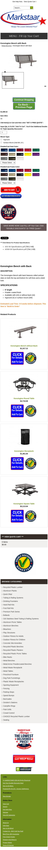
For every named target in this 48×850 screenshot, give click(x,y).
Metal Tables (8, 671)
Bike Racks (7, 657)
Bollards (6, 615)
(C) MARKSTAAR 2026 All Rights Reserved (16, 780)
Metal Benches (7, 46)
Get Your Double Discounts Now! (13, 783)
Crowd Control (8, 713)
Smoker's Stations (10, 702)
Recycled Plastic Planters (13, 650)
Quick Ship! (7, 594)
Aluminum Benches (10, 626)
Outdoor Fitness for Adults (13, 636)
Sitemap (5, 812)
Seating (6, 720)
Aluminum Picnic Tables (12, 622)
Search (5, 806)
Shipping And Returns (10, 839)
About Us (6, 822)
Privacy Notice (7, 842)
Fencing (6, 689)
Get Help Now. (17, 1)
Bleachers (7, 629)
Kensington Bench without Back (24, 346)
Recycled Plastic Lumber (12, 587)
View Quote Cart (30, 1)
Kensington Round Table (24, 398)
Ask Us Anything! (8, 828)
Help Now (6, 825)
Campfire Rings (9, 706)
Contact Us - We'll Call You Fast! (13, 831)
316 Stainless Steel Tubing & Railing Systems (21, 619)
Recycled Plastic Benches (13, 647)
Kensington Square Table (24, 504)
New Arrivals (7, 796)
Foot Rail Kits (8, 608)
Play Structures (9, 633)
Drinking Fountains (10, 601)
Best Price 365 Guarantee (11, 834)
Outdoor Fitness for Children (14, 640)
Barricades (7, 699)
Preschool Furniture (10, 675)
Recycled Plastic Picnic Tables (15, 654)
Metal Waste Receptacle (12, 668)
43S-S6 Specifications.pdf (15, 247)
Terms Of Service (8, 845)
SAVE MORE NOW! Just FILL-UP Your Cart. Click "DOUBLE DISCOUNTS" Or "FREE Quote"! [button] (24, 227)
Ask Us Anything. (8, 786)
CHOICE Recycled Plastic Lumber (16, 716)
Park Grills (7, 709)
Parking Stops (8, 692)
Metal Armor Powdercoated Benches (17, 664)
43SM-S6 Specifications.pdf (15, 249)
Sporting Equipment (11, 685)
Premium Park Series (11, 612)
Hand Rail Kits (8, 605)
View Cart (6, 804)
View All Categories (9, 815)
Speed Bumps (8, 695)
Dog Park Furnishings (11, 678)
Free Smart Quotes (9, 837)
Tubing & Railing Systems (13, 598)
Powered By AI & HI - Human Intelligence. (16, 789)
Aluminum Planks (10, 591)
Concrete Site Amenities (12, 643)
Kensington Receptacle (24, 451)
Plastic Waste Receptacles (13, 682)
